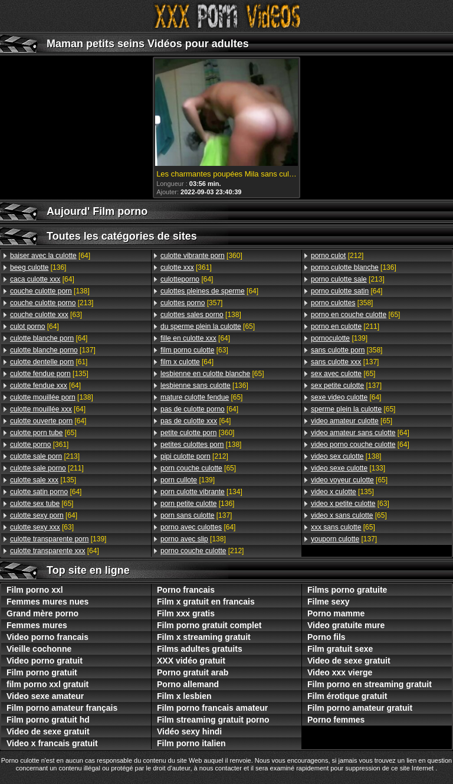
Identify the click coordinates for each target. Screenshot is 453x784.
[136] (38, 267)
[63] (46, 315)
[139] (58, 539)
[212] (194, 456)
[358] (342, 303)
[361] (39, 444)
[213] (51, 303)
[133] (348, 468)
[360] (201, 255)
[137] (53, 350)
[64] (50, 255)
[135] (49, 374)
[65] (43, 433)
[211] (47, 468)
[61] (48, 362)
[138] (50, 291)
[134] (201, 492)
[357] (191, 303)
